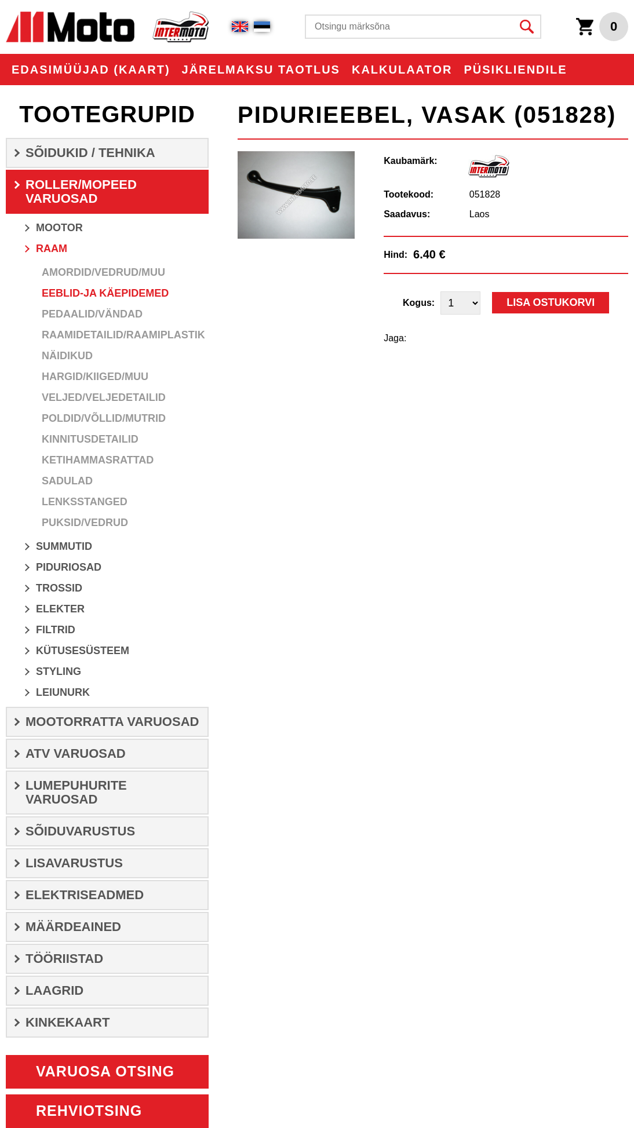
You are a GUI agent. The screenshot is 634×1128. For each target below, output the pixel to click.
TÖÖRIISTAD (64, 958)
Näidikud (67, 356)
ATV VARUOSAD (75, 753)
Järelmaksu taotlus (261, 69)
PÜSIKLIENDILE (515, 69)
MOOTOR (59, 227)
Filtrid (55, 630)
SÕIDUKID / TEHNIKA (90, 152)
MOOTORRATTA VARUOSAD (112, 721)
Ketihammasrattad (98, 460)
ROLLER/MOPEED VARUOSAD (81, 191)
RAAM (51, 248)
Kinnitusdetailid (90, 439)
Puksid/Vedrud (85, 522)
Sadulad (67, 481)
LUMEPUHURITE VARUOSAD (76, 792)
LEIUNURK (63, 692)
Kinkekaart (67, 1022)
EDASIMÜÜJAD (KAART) (91, 69)
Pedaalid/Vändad (92, 314)
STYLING (58, 671)
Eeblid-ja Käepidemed (105, 293)
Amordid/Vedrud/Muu (103, 272)
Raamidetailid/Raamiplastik (123, 335)
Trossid (59, 588)
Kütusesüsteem (82, 650)
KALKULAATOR (402, 69)
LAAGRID (54, 990)
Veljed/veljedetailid (104, 397)
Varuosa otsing (105, 1071)
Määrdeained (73, 926)
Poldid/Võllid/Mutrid (104, 418)
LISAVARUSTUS (74, 863)
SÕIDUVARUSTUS (80, 831)
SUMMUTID (64, 546)
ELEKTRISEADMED (84, 895)
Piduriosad (68, 567)
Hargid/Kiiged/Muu (95, 376)
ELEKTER (60, 609)
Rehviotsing (89, 1111)
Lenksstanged (84, 502)
